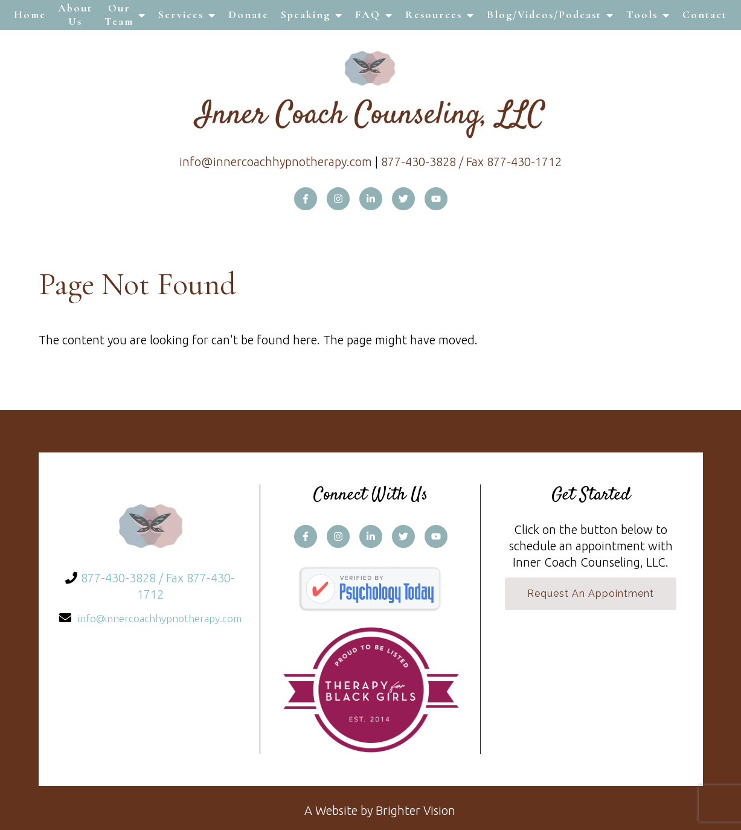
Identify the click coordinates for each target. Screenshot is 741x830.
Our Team (118, 14)
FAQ (367, 14)
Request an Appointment (590, 593)
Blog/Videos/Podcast (544, 14)
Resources (433, 14)
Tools (642, 14)
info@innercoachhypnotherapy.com (275, 162)
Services (181, 14)
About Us (75, 14)
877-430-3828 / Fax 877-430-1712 (471, 162)
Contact (704, 14)
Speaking (305, 14)
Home (30, 14)
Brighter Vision (415, 810)
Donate (248, 14)
